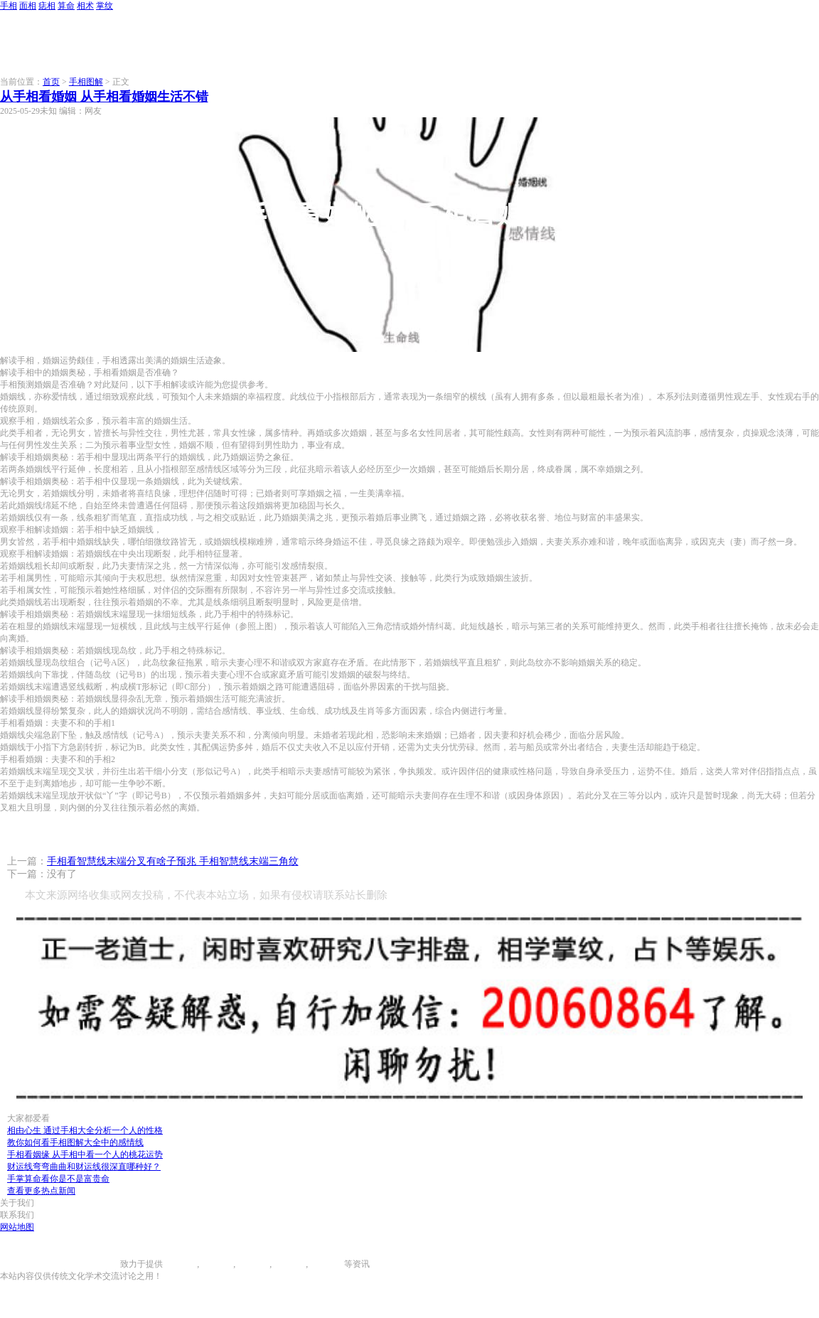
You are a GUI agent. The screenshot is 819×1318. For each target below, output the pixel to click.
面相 (27, 6)
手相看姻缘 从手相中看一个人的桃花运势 (85, 1154)
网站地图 (17, 1227)
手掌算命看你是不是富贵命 (58, 1179)
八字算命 (289, 1264)
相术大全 (327, 1264)
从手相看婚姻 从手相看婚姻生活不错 (104, 97)
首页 (51, 82)
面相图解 (216, 1264)
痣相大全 (252, 1264)
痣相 (46, 6)
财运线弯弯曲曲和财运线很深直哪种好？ (84, 1167)
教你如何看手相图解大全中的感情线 (75, 1142)
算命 (66, 6)
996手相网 (101, 1264)
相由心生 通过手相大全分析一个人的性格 (85, 1130)
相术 (85, 6)
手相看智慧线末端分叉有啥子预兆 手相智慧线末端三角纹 (173, 861)
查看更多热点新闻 (41, 1191)
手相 (8, 6)
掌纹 (104, 6)
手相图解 (86, 82)
